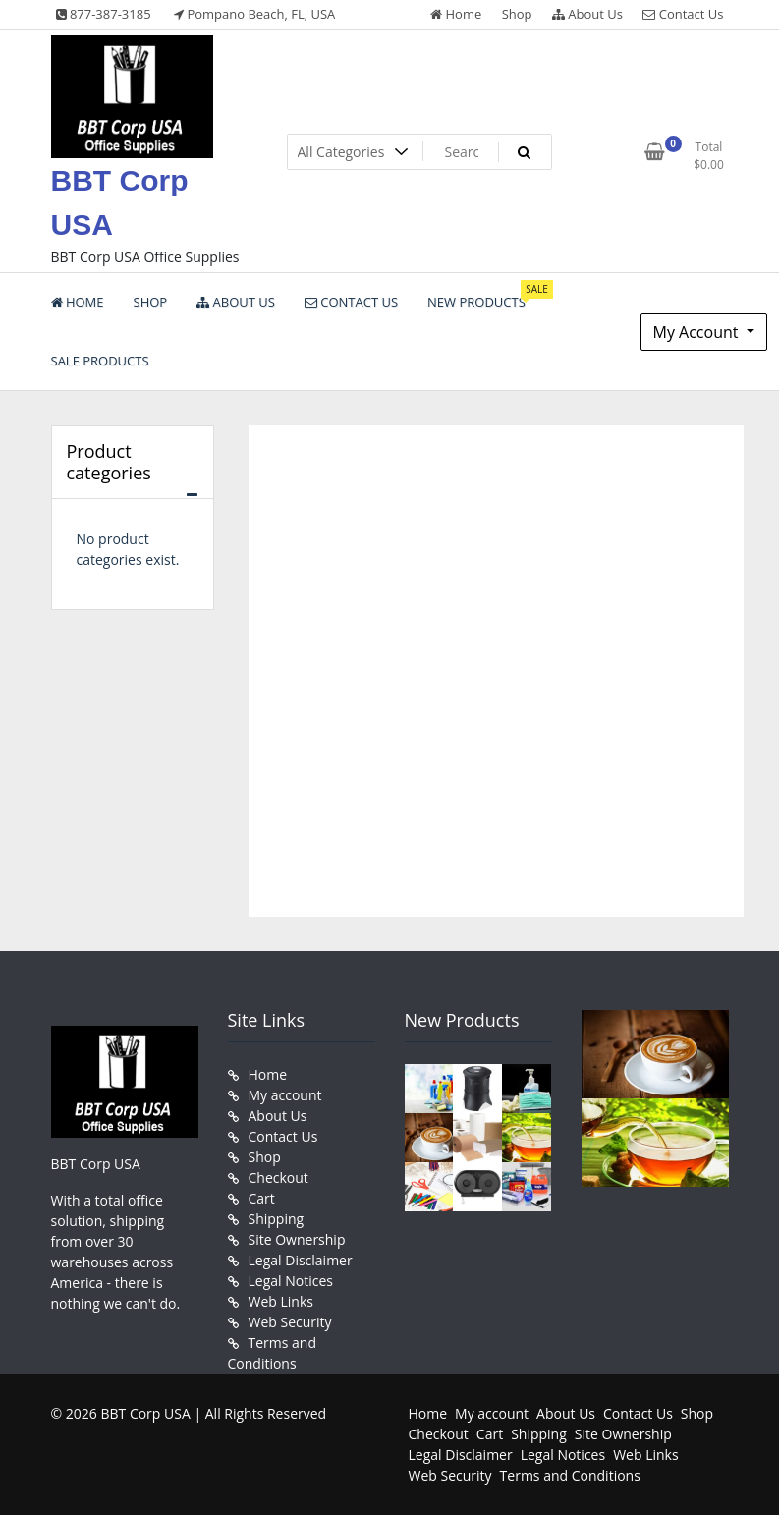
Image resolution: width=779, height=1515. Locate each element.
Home (455, 14)
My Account (698, 332)
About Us (587, 14)
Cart (262, 1198)
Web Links (281, 1301)
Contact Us (682, 14)
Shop (517, 14)
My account (285, 1095)
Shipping (277, 1218)
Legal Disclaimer (301, 1260)
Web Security (290, 1322)
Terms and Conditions (570, 1475)
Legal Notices (291, 1280)
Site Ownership (297, 1239)
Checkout (278, 1177)
